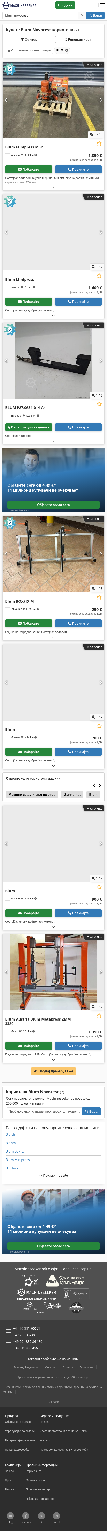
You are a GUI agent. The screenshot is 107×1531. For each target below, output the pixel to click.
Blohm (11, 1143)
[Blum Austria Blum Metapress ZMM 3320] (53, 972)
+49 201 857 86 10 (26, 1335)
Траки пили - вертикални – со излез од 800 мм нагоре (53, 1377)
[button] (102, 5)
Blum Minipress (18, 1159)
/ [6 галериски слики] (97, 395)
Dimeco (67, 1367)
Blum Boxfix (15, 1151)
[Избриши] (82, 15)
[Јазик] (95, 5)
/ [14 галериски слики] (96, 134)
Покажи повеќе (53, 1175)
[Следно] (100, 100)
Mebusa (50, 1367)
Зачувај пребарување (53, 1071)
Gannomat (72, 794)
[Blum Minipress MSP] (53, 100)
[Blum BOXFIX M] (53, 554)
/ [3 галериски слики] (97, 588)
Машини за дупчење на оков (32, 794)
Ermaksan (86, 1367)
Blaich (10, 1134)
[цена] (86, 157)
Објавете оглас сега (53, 504)
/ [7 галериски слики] (97, 267)
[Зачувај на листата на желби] (99, 143)
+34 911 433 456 (25, 1348)
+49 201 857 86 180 (27, 1341)
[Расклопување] (53, 187)
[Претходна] (6, 100)
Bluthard (12, 1168)
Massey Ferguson (26, 1367)
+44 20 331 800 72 (26, 1328)
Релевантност (78, 39)
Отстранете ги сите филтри (29, 50)
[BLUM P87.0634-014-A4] (53, 360)
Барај (95, 15)
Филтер (29, 39)
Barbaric (53, 1402)
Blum (93, 794)
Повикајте (78, 169)
